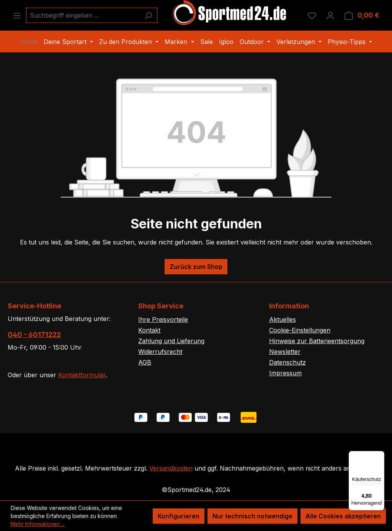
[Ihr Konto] (330, 15)
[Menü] (17, 15)
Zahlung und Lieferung (171, 341)
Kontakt (149, 330)
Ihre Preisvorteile (163, 319)
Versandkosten (171, 468)
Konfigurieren (178, 516)
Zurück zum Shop (196, 266)
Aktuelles (282, 319)
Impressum (285, 373)
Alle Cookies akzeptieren (343, 516)
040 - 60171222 (34, 335)
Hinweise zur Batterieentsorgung (316, 341)
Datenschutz (287, 362)
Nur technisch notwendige (252, 516)
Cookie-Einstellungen (299, 330)
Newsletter (285, 351)
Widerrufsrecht (160, 351)
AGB (144, 362)
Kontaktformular (82, 375)
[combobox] (83, 15)
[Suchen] (148, 15)
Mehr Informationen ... (38, 524)
